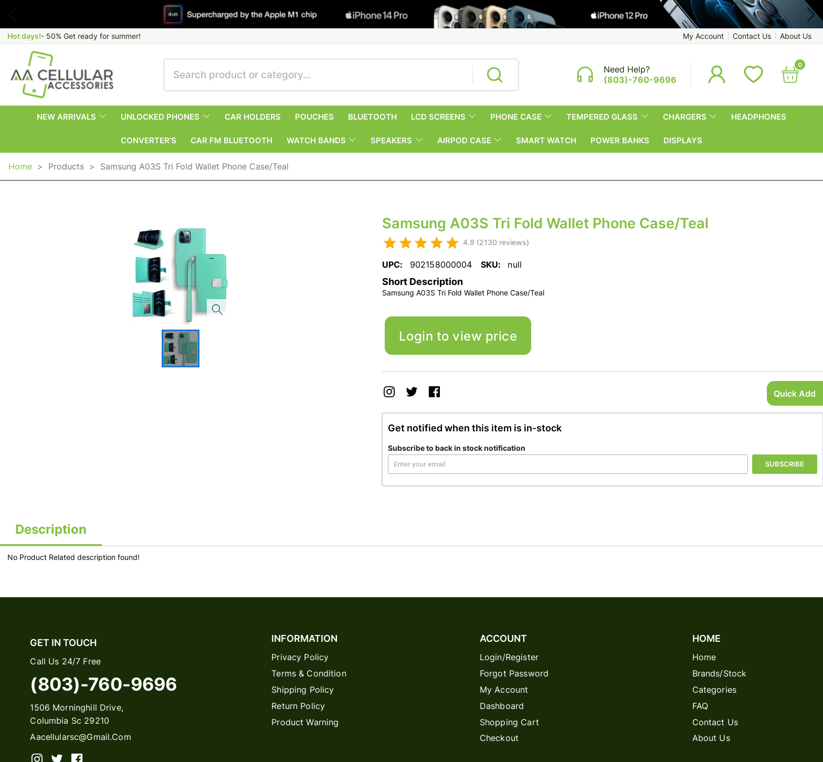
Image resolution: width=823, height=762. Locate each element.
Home (20, 166)
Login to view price (458, 336)
